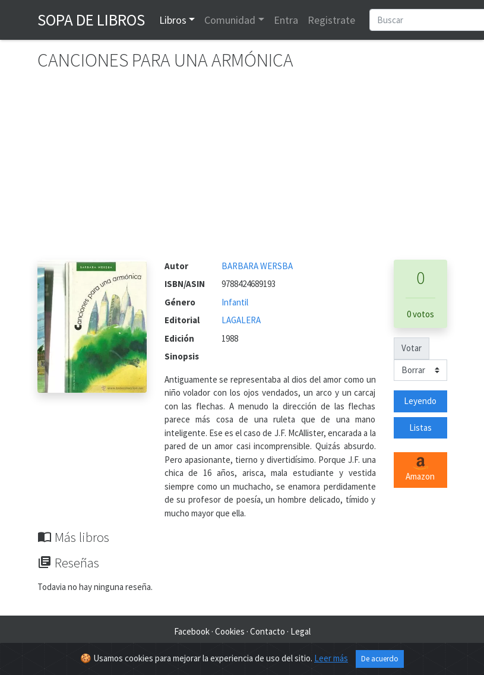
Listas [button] (420, 427)
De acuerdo (379, 659)
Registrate (331, 20)
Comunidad (229, 20)
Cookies (230, 631)
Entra (286, 20)
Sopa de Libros (91, 20)
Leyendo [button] (420, 400)
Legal (300, 631)
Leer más (331, 658)
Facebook (192, 631)
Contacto (267, 631)
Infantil (235, 302)
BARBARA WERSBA (257, 266)
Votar (411, 348)
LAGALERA (241, 320)
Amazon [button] (420, 469)
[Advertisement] (242, 170)
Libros (172, 20)
